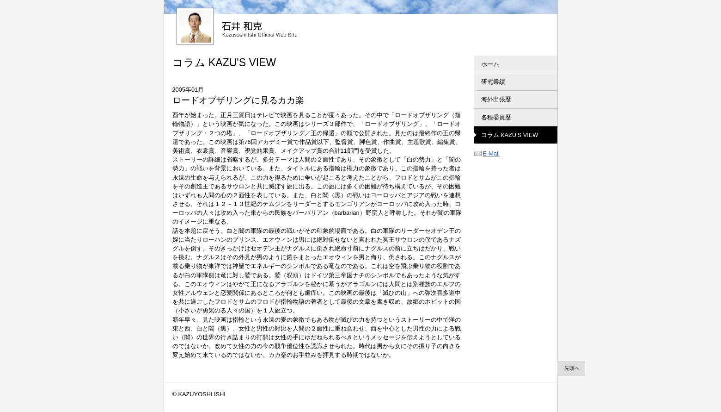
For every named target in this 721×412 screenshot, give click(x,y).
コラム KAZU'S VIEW (509, 134)
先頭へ (572, 368)
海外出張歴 (496, 99)
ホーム (490, 64)
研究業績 (493, 81)
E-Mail (487, 153)
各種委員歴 (496, 117)
